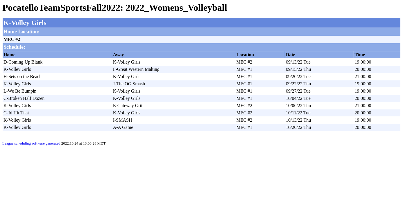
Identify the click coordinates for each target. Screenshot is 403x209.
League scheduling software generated (31, 143)
